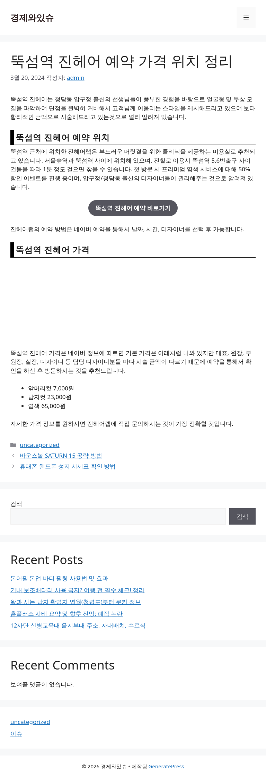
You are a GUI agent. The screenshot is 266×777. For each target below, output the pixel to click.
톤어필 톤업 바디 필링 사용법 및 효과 (59, 578)
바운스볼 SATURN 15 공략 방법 (61, 455)
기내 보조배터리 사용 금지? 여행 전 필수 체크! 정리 (77, 590)
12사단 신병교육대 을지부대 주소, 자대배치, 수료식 (78, 625)
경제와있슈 (32, 17)
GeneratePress (166, 766)
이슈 (16, 733)
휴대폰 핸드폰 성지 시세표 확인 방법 (68, 466)
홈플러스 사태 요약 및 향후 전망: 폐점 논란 (66, 614)
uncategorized (40, 445)
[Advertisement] (133, 302)
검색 (16, 504)
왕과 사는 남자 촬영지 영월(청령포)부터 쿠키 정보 (75, 602)
